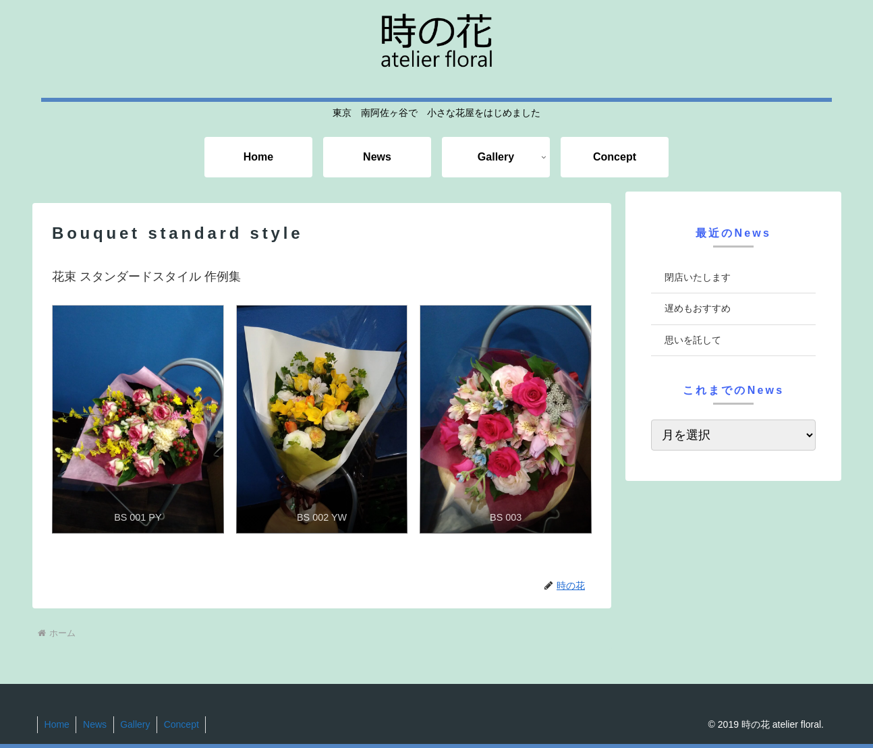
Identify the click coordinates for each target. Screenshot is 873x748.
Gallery (136, 724)
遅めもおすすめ (698, 308)
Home (57, 724)
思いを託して (693, 340)
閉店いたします (698, 277)
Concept (183, 724)
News (95, 724)
